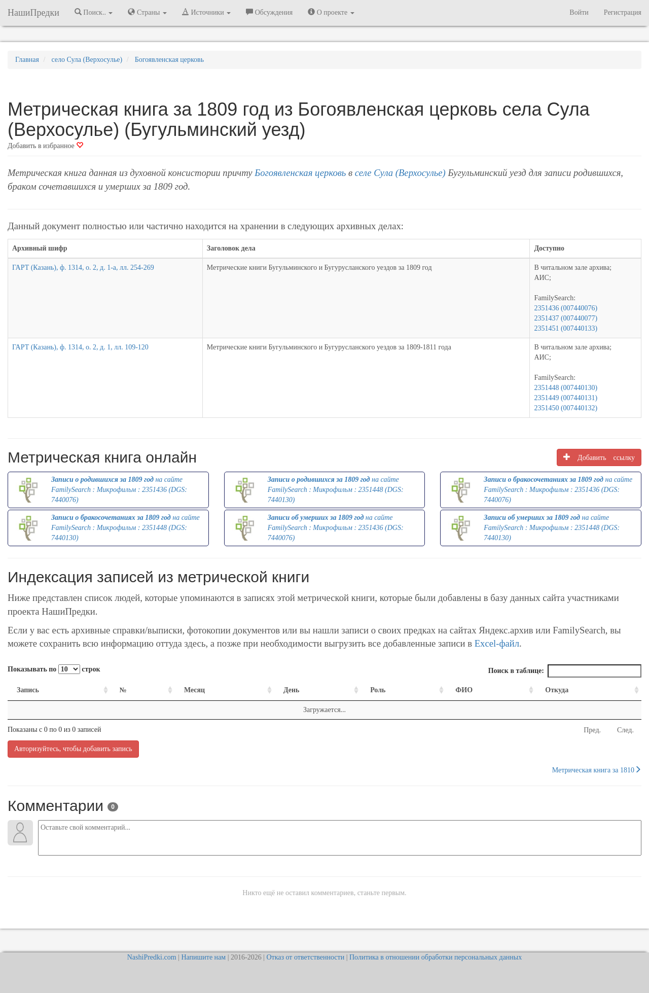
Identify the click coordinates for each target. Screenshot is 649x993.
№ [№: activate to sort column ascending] (123, 690)
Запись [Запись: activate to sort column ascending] (28, 690)
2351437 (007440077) (565, 318)
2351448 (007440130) (565, 388)
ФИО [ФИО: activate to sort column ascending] (464, 690)
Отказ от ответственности (305, 957)
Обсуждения (269, 12)
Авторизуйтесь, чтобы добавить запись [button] (73, 749)
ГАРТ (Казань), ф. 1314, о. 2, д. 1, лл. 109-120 (80, 347)
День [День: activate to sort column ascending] (291, 690)
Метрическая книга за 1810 (596, 770)
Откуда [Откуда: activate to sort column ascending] (556, 690)
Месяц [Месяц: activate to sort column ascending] (194, 690)
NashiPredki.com (151, 957)
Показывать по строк (54, 669)
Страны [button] (147, 12)
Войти (578, 12)
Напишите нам (203, 957)
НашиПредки (33, 13)
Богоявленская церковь (300, 172)
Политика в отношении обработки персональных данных (435, 957)
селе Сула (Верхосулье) (400, 172)
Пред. (592, 730)
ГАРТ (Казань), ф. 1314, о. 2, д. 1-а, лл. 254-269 (83, 267)
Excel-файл (497, 643)
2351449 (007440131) (565, 398)
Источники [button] (206, 12)
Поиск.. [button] (94, 12)
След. (625, 730)
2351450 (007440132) (565, 408)
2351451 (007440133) (565, 328)
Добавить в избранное (45, 146)
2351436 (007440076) (565, 308)
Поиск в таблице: (564, 671)
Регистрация (622, 12)
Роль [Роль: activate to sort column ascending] (377, 690)
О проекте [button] (331, 12)
